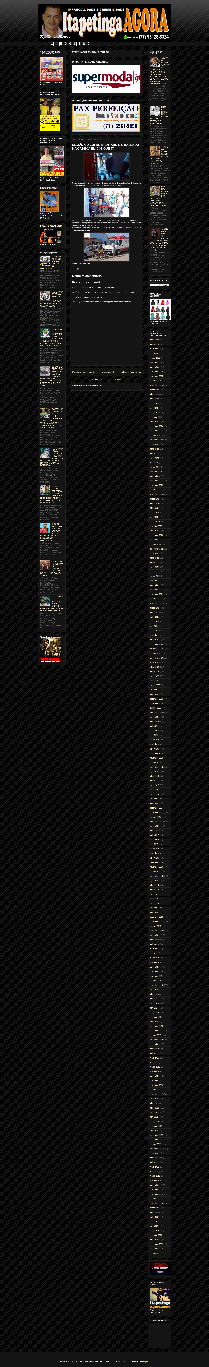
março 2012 (155, 1121)
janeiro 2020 (155, 694)
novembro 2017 (156, 812)
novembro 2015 (156, 921)
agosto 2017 (155, 826)
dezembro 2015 (156, 917)
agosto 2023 (155, 499)
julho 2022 (154, 558)
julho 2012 (154, 1103)
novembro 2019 (156, 703)
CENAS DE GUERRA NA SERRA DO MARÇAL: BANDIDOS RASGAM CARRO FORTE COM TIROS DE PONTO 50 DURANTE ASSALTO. (51, 376)
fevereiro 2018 (156, 799)
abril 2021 (154, 626)
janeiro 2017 (155, 858)
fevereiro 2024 (156, 471)
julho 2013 (154, 1049)
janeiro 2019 (155, 749)
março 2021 (155, 631)
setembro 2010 (156, 1203)
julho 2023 (154, 503)
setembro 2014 (156, 985)
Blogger (145, 1361)
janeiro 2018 (155, 803)
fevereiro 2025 (156, 417)
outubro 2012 (155, 1089)
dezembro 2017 (156, 808)
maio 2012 (154, 1112)
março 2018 (155, 794)
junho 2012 (154, 1108)
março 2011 (155, 1176)
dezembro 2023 (156, 481)
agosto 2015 (155, 935)
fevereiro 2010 (156, 1235)
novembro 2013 (156, 1030)
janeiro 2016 (155, 912)
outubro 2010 (155, 1199)
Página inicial (107, 372)
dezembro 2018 (156, 753)
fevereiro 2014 (156, 1017)
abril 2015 (154, 953)
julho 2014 (154, 994)
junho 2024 (154, 453)
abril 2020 (154, 681)
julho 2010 (154, 1212)
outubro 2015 (155, 926)
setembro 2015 (156, 930)
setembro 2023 (156, 494)
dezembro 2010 (156, 1190)
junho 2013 (154, 1053)
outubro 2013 (155, 1035)
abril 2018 (154, 790)
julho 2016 (154, 885)
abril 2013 (154, 1062)
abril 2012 (154, 1117)
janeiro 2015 (155, 967)
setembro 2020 (156, 658)
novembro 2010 (156, 1194)
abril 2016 (154, 899)
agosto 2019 (155, 717)
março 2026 (155, 358)
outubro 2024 (155, 435)
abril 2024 (154, 462)
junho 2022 (154, 562)
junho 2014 (154, 999)
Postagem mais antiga (130, 372)
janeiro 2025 (155, 421)
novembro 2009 (156, 1249)
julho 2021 (154, 612)
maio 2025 (154, 403)
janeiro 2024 (155, 476)
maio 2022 (154, 567)
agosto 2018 (155, 771)
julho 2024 (154, 449)
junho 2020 (154, 671)
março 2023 (155, 521)
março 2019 (155, 740)
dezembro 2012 (156, 1080)
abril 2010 (154, 1226)
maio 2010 (154, 1221)
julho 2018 (154, 776)
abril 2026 (154, 353)
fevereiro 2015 (156, 962)
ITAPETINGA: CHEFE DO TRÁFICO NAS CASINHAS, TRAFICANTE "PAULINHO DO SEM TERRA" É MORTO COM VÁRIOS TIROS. (51, 418)
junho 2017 (154, 835)
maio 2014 (154, 1003)
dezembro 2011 (156, 1135)
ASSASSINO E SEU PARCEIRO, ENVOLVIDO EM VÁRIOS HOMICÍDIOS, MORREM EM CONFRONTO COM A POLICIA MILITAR (51, 494)
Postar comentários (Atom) (110, 379)
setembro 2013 (156, 1040)
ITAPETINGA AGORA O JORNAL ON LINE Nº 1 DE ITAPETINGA (51, 262)
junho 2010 (154, 1217)
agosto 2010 (155, 1208)
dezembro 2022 (156, 535)
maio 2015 (154, 949)
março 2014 (155, 1012)
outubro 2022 (155, 544)
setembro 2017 (156, 821)
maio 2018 (154, 785)
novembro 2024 (156, 431)
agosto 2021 (155, 608)
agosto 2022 (155, 553)
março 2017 (155, 849)
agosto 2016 (155, 881)
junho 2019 (154, 726)
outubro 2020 (155, 653)
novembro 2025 (156, 376)
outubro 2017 (155, 817)
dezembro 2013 (156, 1026)
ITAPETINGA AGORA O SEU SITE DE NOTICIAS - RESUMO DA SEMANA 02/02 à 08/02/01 (51, 299)
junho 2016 (154, 890)
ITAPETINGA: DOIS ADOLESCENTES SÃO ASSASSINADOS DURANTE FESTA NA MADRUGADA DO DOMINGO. (51, 457)
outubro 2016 (155, 871)
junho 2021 (154, 617)
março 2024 (155, 467)
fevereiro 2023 (156, 526)
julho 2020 (154, 667)
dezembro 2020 (156, 644)
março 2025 (155, 412)
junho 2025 (154, 399)
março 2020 (155, 685)
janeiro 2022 (155, 585)
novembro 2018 (156, 758)
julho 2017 (154, 830)
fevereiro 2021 (156, 635)
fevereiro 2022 (156, 581)
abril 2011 (154, 1171)
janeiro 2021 (155, 640)
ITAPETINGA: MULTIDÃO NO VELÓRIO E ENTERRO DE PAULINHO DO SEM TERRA (51, 568)
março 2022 (155, 576)
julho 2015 (154, 940)
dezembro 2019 (156, 699)
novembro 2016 (156, 867)
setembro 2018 (156, 767)
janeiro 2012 (155, 1130)
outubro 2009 (155, 1253)
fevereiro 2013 (156, 1071)
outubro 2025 (155, 381)
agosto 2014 (155, 990)
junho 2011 (154, 1162)
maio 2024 (154, 458)
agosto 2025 (155, 390)
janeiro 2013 (155, 1076)
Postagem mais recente (83, 372)
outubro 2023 (155, 490)
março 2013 (155, 1067)
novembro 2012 (156, 1085)
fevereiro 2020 (156, 690)
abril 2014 (154, 1008)
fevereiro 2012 (156, 1126)
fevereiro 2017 (156, 853)
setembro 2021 (156, 603)
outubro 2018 (155, 762)
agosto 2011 (155, 1153)
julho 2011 (154, 1158)
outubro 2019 (155, 708)
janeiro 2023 (155, 530)
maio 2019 (154, 730)
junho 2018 (154, 780)
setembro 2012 (156, 1094)
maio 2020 (154, 676)
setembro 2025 (156, 385)
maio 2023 (154, 512)
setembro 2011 (156, 1149)
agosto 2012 (155, 1099)
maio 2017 (154, 840)
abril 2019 (154, 735)
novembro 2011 (156, 1139)
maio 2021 (154, 621)
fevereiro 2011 (156, 1180)
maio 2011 (154, 1167)
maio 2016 (154, 894)
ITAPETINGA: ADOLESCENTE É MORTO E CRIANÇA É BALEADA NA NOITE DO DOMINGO (51, 604)
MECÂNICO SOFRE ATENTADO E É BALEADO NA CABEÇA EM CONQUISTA (105, 146)
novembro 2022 (156, 540)
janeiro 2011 (155, 1185)
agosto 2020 (155, 662)
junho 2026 (154, 344)
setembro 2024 (156, 440)
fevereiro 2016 (156, 908)
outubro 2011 (155, 1144)
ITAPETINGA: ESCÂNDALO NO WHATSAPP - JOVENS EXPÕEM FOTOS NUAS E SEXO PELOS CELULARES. (51, 337)
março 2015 (155, 958)
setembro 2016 (156, 876)
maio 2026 (154, 349)
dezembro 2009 (156, 1244)
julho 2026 (154, 340)
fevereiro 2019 (156, 744)
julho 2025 (154, 394)
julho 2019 (154, 721)
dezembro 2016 (156, 862)
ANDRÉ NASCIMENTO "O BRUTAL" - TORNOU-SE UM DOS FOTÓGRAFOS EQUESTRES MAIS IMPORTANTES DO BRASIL (159, 239)
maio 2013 (154, 1058)
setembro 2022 (156, 549)
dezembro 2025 (156, 371)
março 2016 (155, 903)
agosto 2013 (155, 1044)
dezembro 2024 (156, 426)
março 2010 (155, 1230)
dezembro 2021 (156, 590)
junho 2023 (154, 508)
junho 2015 (154, 944)
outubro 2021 (155, 599)
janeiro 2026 (155, 367)
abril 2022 (154, 571)
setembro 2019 (156, 712)
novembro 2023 (156, 485)
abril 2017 (154, 844)
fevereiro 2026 (156, 362)
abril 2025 (154, 408)
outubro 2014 (155, 980)
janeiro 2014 (155, 1021)
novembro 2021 (156, 594)
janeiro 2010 (155, 1240)
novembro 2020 (156, 649)
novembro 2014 (156, 976)
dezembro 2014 (156, 971)
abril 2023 (154, 517)
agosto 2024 (155, 444)
